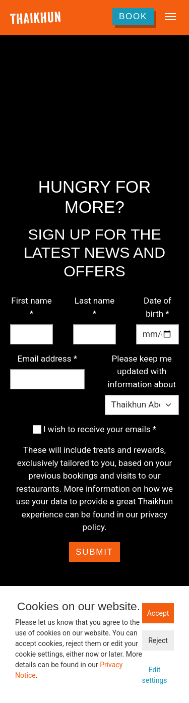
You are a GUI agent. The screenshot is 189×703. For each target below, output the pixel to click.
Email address (47, 359)
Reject (158, 640)
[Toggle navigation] (170, 16)
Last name (95, 307)
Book (133, 16)
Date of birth (157, 307)
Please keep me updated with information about (142, 371)
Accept (158, 613)
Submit (94, 552)
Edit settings (154, 675)
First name (31, 307)
